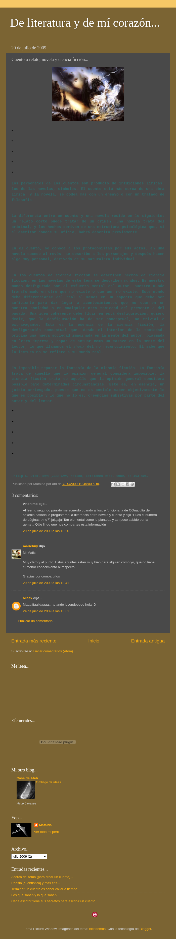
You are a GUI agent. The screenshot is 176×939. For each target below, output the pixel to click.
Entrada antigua (148, 640)
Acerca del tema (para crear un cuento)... (42, 877)
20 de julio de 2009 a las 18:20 (46, 531)
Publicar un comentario (35, 621)
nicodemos (97, 929)
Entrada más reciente (34, 640)
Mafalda (45, 825)
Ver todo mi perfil (46, 832)
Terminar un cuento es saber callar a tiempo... (45, 889)
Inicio (93, 640)
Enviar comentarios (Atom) (53, 651)
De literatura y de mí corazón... (85, 22)
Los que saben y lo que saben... (35, 895)
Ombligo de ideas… (50, 782)
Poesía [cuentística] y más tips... (35, 883)
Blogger (145, 929)
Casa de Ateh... (29, 778)
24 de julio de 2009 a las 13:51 (46, 611)
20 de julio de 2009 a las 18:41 (46, 583)
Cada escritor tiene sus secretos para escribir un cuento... (54, 901)
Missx (27, 598)
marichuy (30, 546)
